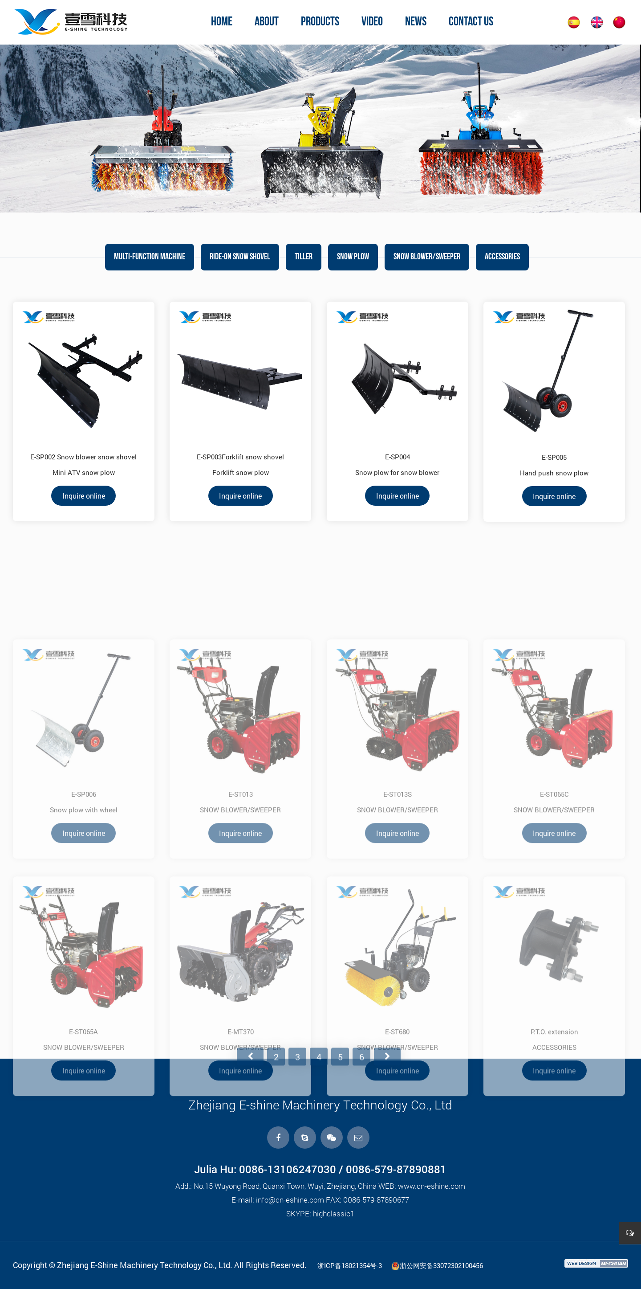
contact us (471, 22)
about (267, 22)
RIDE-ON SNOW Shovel (240, 257)
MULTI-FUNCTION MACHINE (149, 257)
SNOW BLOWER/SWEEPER (427, 257)
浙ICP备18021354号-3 (349, 1265)
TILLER (303, 257)
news (415, 22)
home (221, 22)
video (372, 22)
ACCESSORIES (502, 257)
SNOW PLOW (353, 257)
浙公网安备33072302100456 (437, 1265)
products (320, 22)
